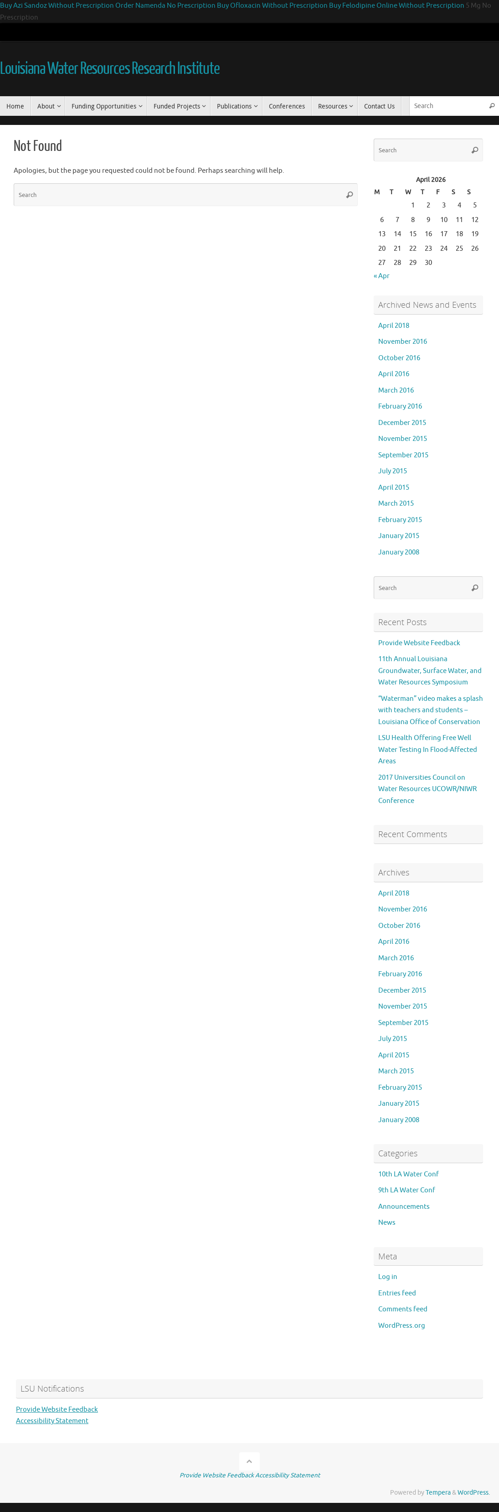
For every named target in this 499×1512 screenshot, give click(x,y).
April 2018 (393, 325)
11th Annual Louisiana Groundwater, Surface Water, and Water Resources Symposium (430, 671)
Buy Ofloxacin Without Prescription (272, 5)
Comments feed (402, 1309)
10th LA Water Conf (408, 1174)
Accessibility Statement (52, 1421)
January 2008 (398, 552)
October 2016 (399, 358)
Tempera (438, 1492)
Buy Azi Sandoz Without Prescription (57, 5)
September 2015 (403, 455)
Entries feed (397, 1293)
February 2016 (400, 406)
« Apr (382, 276)
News (387, 1222)
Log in (387, 1277)
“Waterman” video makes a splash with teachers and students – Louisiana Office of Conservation (430, 710)
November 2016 (402, 341)
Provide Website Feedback (419, 643)
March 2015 (396, 503)
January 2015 (398, 536)
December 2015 (402, 423)
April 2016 (393, 374)
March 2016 (396, 390)
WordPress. (474, 1492)
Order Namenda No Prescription (165, 5)
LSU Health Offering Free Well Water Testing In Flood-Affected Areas (427, 750)
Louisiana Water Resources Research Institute (110, 69)
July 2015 (392, 471)
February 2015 (400, 520)
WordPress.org (401, 1325)
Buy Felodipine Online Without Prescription (396, 5)
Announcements (404, 1206)
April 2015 (393, 487)
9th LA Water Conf (406, 1190)
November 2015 (402, 439)
